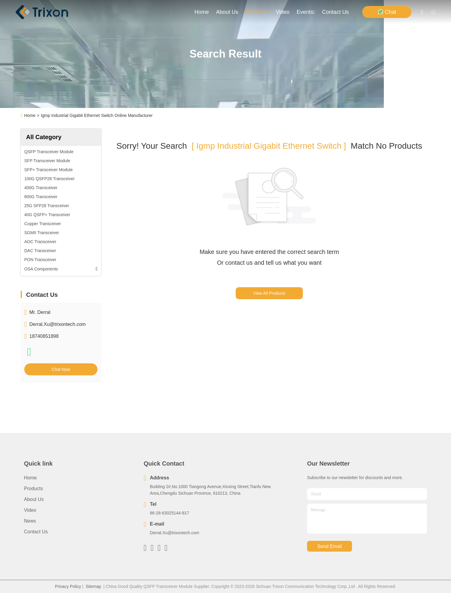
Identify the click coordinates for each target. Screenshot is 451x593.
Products (33, 488)
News (30, 520)
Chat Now (61, 369)
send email (329, 546)
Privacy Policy (68, 586)
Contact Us (36, 531)
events (306, 12)
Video (30, 510)
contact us (335, 12)
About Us (34, 499)
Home (202, 12)
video (283, 12)
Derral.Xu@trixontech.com (57, 324)
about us (227, 12)
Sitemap (93, 586)
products (257, 12)
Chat (387, 12)
